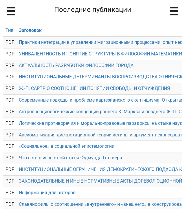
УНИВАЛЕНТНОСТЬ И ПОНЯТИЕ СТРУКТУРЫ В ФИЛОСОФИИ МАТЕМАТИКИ (100, 54)
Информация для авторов (47, 192)
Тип (9, 30)
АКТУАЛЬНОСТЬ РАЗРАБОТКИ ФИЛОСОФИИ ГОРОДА (76, 65)
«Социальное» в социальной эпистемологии (66, 146)
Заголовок (30, 30)
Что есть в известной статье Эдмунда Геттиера (70, 158)
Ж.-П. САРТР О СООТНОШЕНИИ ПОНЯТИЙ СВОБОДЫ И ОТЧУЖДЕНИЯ (94, 88)
